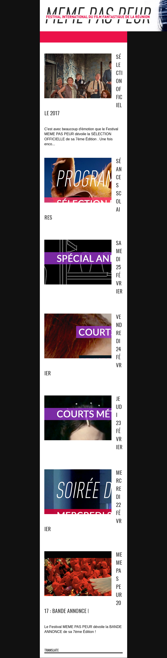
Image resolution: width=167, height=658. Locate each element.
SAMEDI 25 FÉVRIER (119, 267)
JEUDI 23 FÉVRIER (119, 422)
